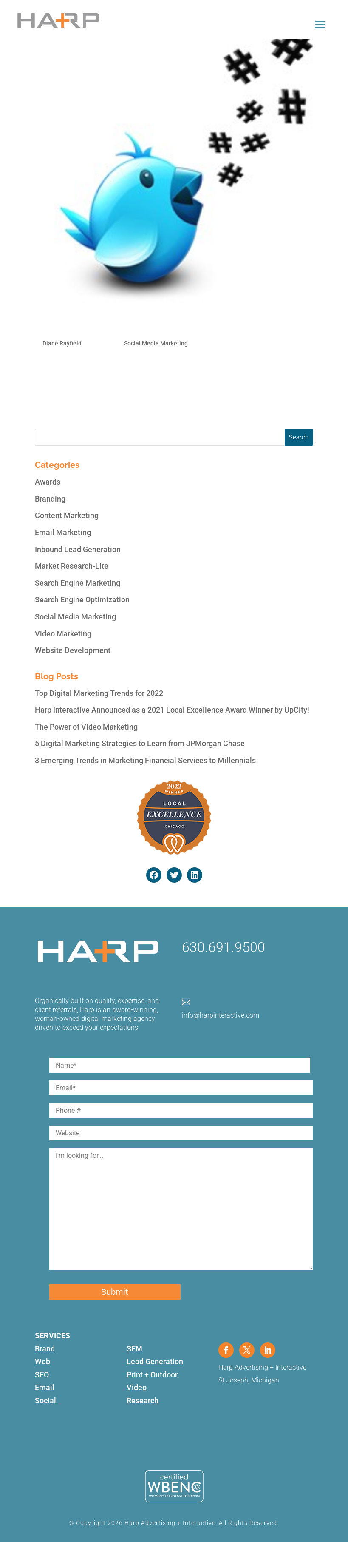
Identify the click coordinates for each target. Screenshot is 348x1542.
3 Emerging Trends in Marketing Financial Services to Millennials (145, 760)
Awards (47, 481)
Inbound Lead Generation (78, 549)
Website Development (72, 650)
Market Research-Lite (71, 566)
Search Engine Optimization (82, 599)
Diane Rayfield (62, 343)
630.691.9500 (223, 947)
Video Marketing (63, 633)
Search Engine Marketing (77, 583)
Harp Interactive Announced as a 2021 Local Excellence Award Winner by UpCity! (172, 709)
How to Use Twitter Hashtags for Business (142, 324)
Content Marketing (67, 515)
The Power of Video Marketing (86, 726)
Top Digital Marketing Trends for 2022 (99, 693)
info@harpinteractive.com (220, 1015)
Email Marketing (63, 532)
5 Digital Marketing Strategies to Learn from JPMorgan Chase (140, 743)
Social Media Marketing (156, 343)
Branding (50, 498)
